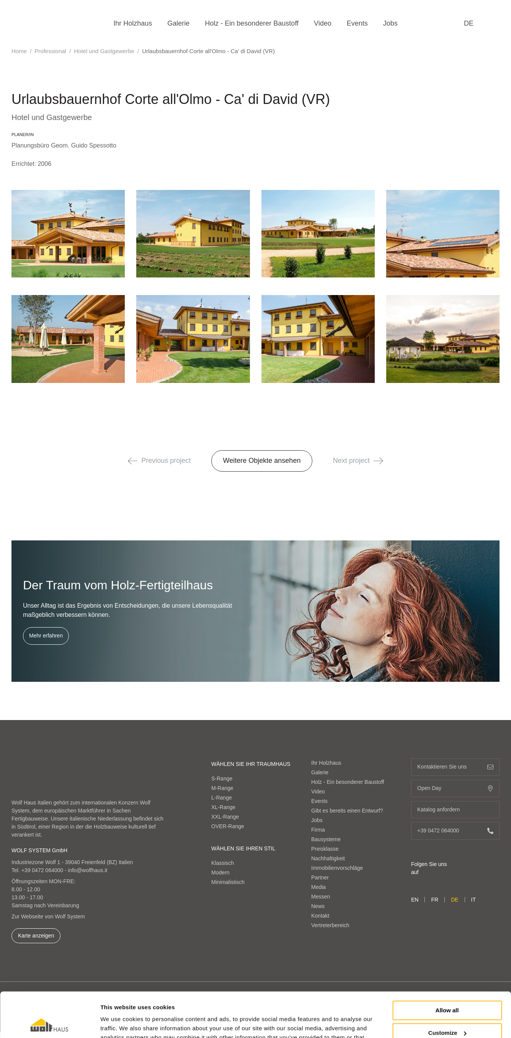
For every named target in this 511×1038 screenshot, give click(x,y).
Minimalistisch (228, 882)
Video (322, 23)
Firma (318, 830)
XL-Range (223, 807)
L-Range (221, 798)
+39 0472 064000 (42, 870)
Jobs (390, 23)
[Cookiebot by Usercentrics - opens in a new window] (49, 1023)
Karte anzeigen (36, 936)
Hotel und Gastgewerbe (104, 51)
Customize (447, 987)
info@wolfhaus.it (88, 870)
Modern (220, 872)
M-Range (222, 788)
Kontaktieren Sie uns (455, 767)
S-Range (221, 778)
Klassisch (222, 863)
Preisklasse (325, 849)
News (318, 906)
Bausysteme (326, 839)
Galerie (178, 23)
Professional (50, 51)
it (473, 900)
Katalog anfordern (455, 809)
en (414, 900)
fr (434, 900)
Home (19, 51)
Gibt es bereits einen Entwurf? (347, 811)
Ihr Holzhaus (132, 23)
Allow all (447, 965)
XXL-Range (225, 817)
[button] (132, 460)
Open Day (455, 788)
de (468, 23)
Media (318, 887)
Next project (358, 460)
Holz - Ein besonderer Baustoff (252, 23)
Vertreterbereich (330, 925)
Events (357, 23)
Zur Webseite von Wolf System (48, 916)
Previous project (159, 460)
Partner (320, 877)
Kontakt (320, 916)
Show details (118, 1023)
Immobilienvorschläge (337, 868)
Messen (320, 897)
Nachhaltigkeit (328, 858)
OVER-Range (227, 826)
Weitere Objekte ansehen (262, 460)
